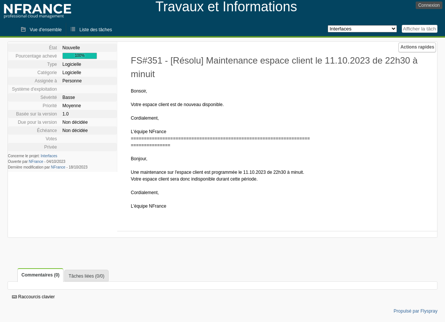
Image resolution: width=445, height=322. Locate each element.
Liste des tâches (95, 29)
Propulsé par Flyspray (415, 311)
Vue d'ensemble (46, 29)
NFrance (36, 161)
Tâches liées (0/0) (86, 276)
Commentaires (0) (40, 275)
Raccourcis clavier (33, 296)
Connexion (429, 5)
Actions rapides (417, 47)
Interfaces (49, 156)
